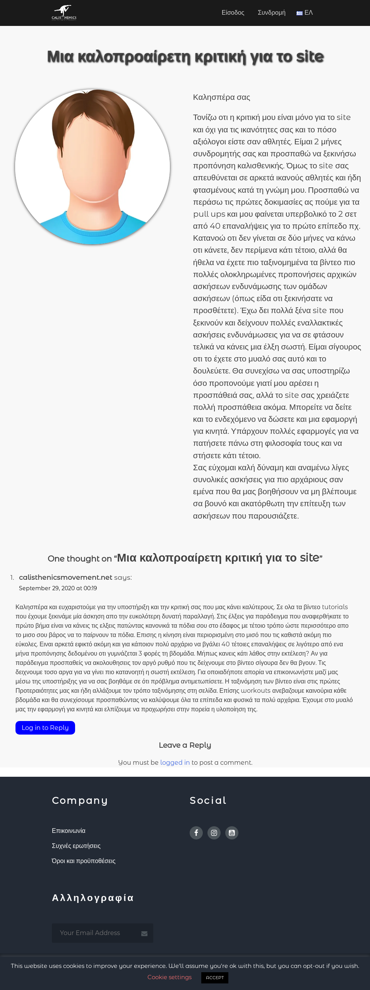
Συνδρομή (272, 12)
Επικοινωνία (69, 830)
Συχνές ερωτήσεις (76, 846)
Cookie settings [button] (169, 977)
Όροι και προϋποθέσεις (83, 861)
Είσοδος (233, 12)
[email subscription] (102, 933)
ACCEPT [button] (215, 977)
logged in (175, 762)
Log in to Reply (45, 727)
